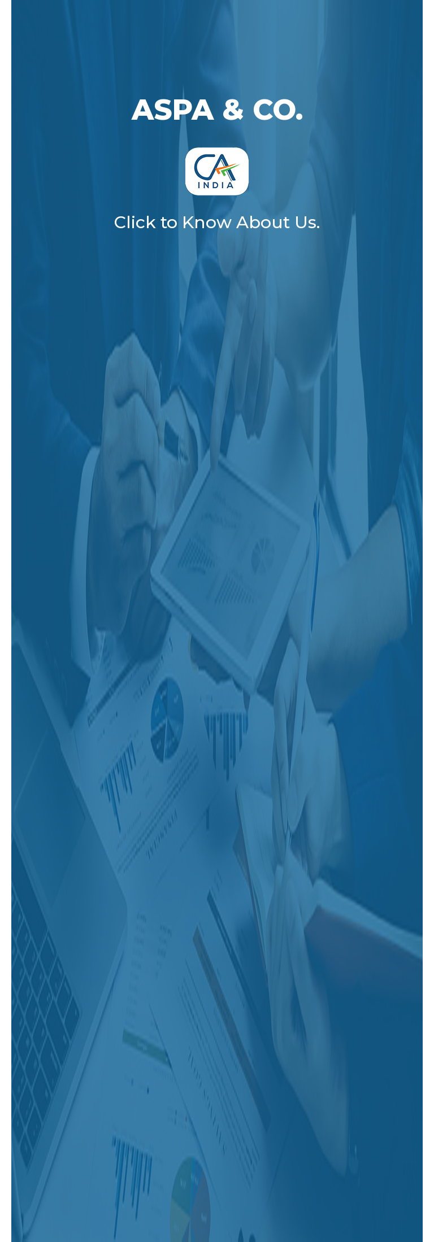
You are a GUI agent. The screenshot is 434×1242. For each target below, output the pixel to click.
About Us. (278, 222)
